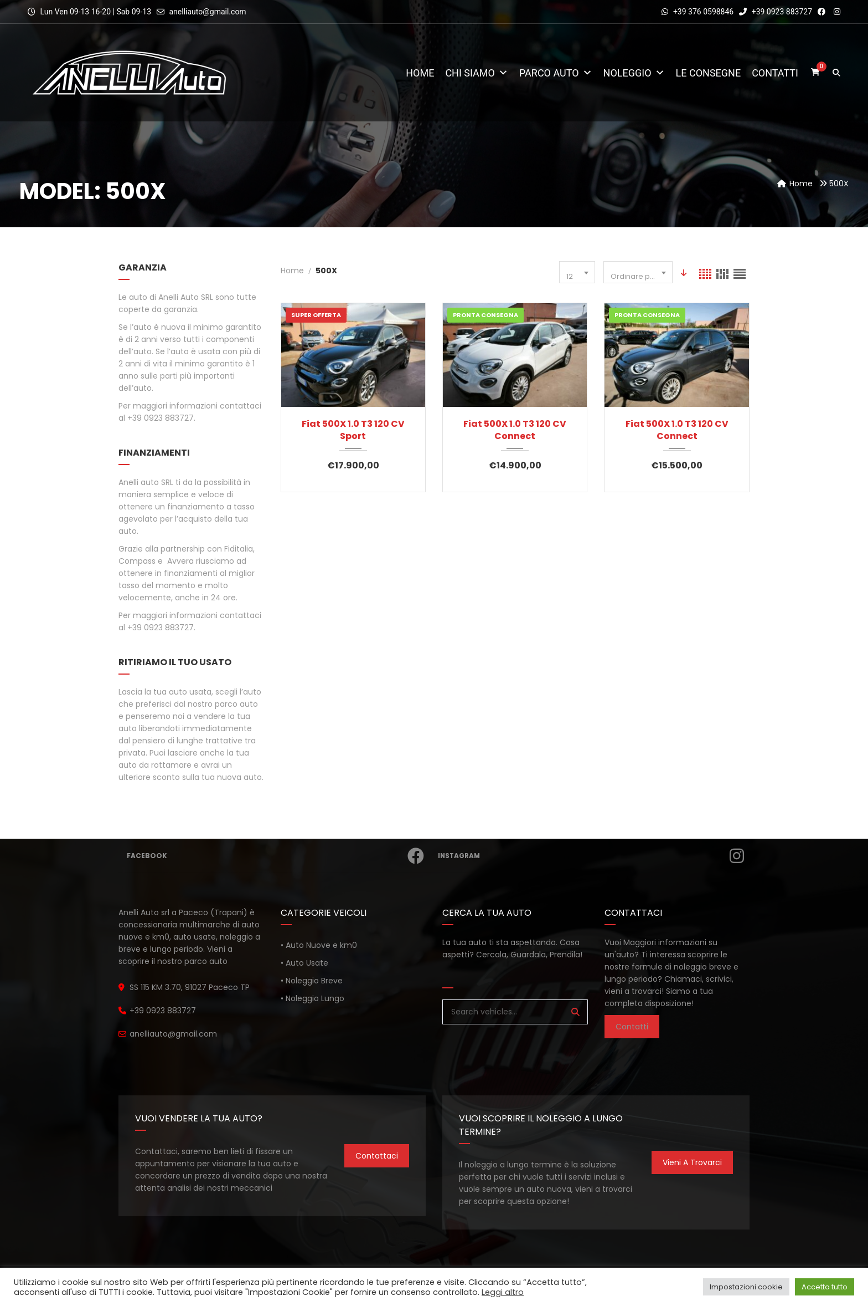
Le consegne (708, 73)
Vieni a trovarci (692, 1162)
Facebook (273, 856)
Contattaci (376, 1155)
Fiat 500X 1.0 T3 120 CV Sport (353, 430)
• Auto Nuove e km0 (319, 945)
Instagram (588, 856)
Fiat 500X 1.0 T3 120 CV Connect (514, 430)
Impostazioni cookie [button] (746, 1287)
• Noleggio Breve (312, 980)
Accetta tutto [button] (825, 1287)
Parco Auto (555, 73)
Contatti (775, 73)
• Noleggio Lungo (312, 998)
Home (420, 73)
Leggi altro (503, 1292)
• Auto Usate (304, 962)
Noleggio (634, 73)
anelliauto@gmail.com (207, 11)
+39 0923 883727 (775, 11)
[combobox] (577, 272)
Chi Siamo (476, 73)
